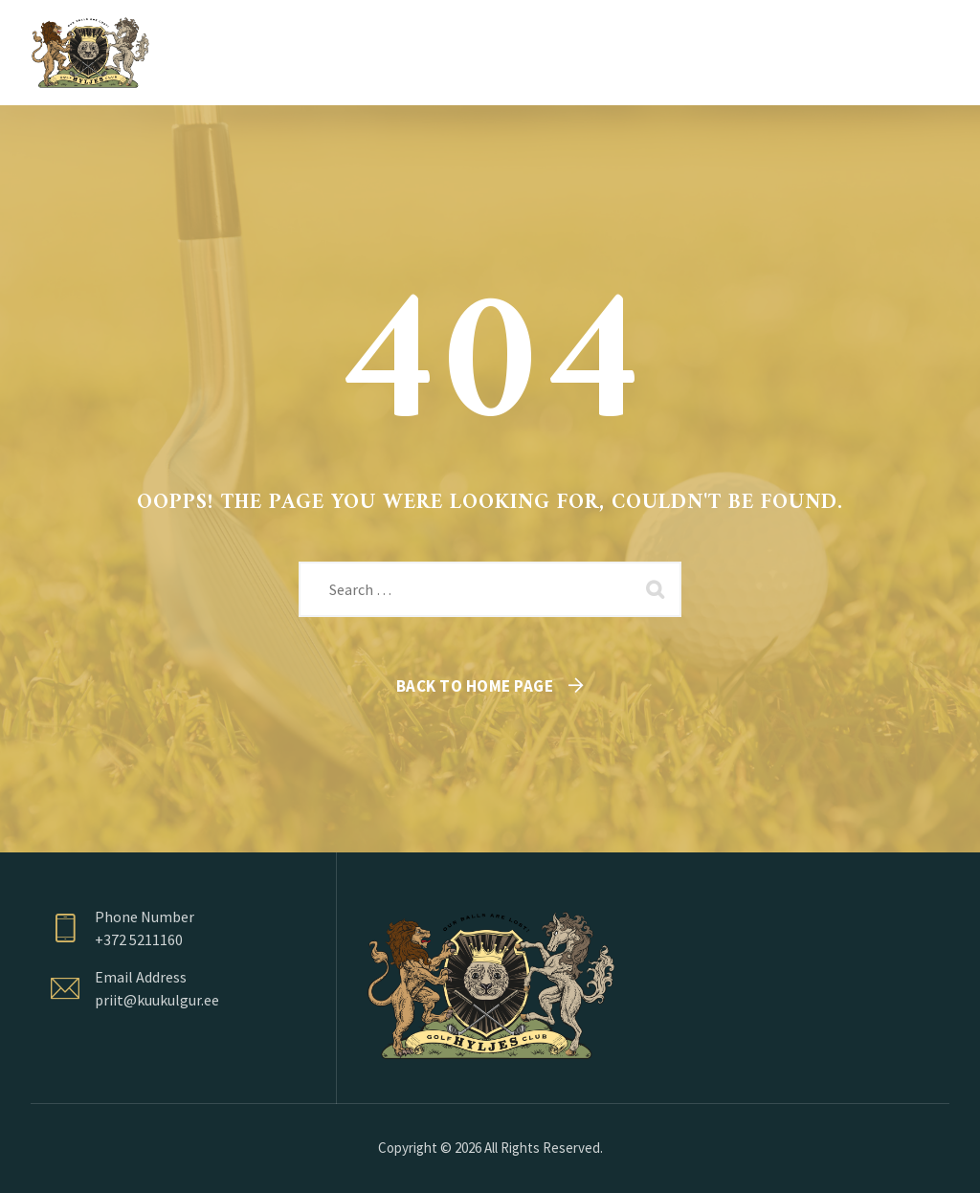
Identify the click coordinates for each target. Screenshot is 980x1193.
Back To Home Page (475, 685)
